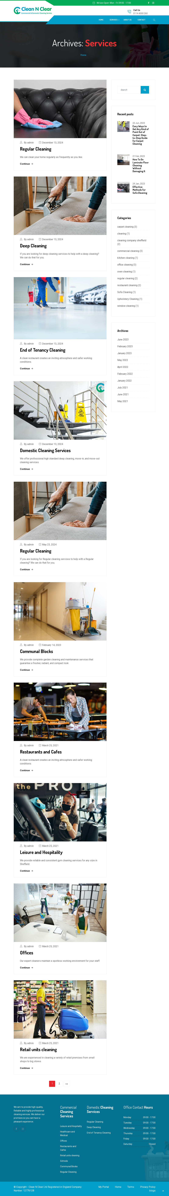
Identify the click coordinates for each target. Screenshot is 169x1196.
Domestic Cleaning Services (45, 450)
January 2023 (124, 353)
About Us (128, 20)
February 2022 (125, 373)
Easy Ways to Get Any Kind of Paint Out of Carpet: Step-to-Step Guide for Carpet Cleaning (141, 135)
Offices (26, 952)
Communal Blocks (36, 651)
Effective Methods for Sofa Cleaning (140, 189)
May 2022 (122, 360)
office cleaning (125, 264)
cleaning (121, 233)
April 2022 (122, 367)
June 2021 (123, 394)
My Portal (103, 1186)
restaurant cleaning (127, 285)
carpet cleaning (125, 226)
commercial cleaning (128, 251)
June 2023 (123, 339)
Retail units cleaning (38, 1049)
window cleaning (126, 305)
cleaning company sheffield (131, 240)
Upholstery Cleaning (128, 299)
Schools (64, 1161)
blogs (152, 1190)
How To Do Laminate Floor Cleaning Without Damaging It (141, 165)
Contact (141, 20)
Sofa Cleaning (124, 292)
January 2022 (124, 380)
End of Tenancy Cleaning (42, 350)
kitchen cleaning (125, 257)
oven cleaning (124, 271)
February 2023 (125, 346)
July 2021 (122, 387)
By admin (29, 142)
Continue (26, 163)
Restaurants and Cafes (41, 752)
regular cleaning (125, 278)
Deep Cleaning (33, 245)
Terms (130, 1186)
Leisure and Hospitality (41, 852)
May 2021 (122, 401)
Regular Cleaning (35, 149)
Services (113, 20)
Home (101, 20)
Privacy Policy (147, 1186)
